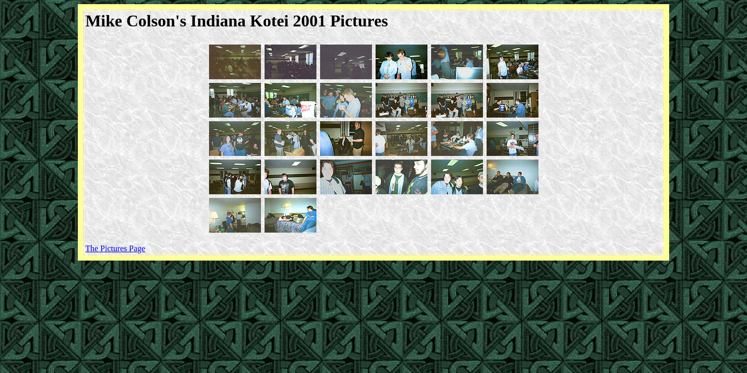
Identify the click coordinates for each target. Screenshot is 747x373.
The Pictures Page (115, 248)
